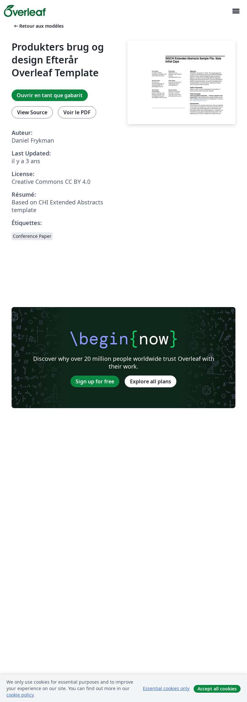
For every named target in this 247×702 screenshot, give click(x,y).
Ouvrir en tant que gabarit (50, 95)
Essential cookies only (166, 688)
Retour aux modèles (38, 26)
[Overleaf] (25, 11)
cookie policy (19, 695)
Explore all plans (150, 381)
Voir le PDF (77, 112)
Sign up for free (95, 381)
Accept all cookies (217, 689)
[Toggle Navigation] (235, 11)
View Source (32, 112)
